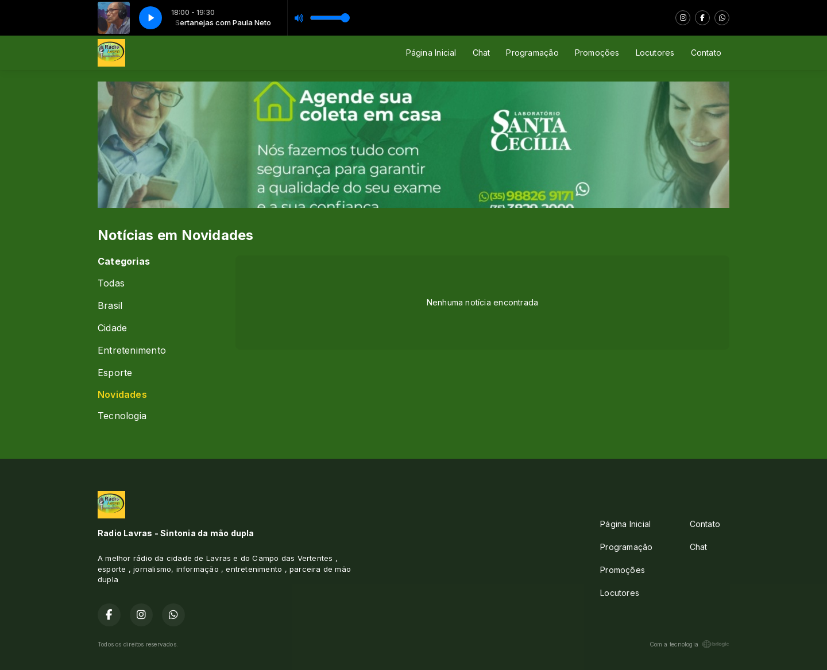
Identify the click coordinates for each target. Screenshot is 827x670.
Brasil (110, 305)
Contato (706, 52)
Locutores (655, 52)
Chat (481, 52)
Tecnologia (122, 415)
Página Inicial (431, 52)
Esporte (115, 372)
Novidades (122, 394)
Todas (111, 283)
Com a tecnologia (689, 644)
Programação (532, 52)
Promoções (597, 52)
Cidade (112, 328)
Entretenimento (132, 350)
